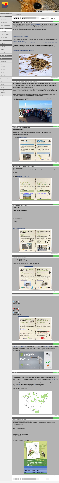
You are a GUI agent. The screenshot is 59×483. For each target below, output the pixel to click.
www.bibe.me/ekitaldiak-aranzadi (23, 316)
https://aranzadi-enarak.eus (29, 266)
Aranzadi (38, 346)
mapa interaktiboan (52, 379)
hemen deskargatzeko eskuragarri (36, 24)
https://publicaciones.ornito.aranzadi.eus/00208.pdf (20, 36)
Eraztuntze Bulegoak (47, 346)
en (56, 11)
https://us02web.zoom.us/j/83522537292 (23, 176)
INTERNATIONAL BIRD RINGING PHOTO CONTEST (20, 346)
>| (34, 18)
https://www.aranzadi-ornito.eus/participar (19, 41)
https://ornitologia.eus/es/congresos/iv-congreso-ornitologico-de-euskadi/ (23, 50)
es (55, 11)
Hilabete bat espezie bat (4, 60)
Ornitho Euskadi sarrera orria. (4, 13)
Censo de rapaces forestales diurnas (5, 78)
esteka (20, 384)
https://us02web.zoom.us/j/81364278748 (19, 228)
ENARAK (2, 83)
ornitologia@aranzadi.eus (23, 137)
